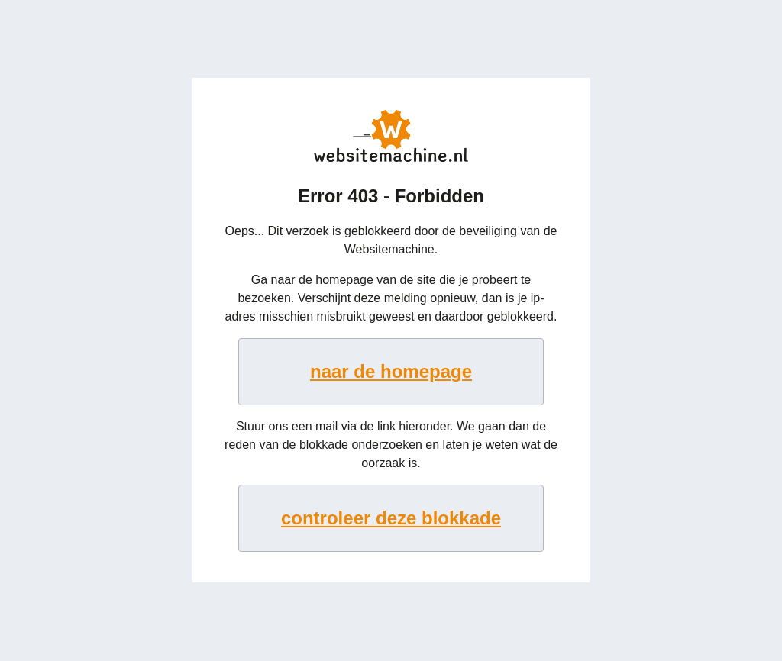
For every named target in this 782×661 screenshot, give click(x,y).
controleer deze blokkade (391, 518)
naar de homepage (391, 371)
